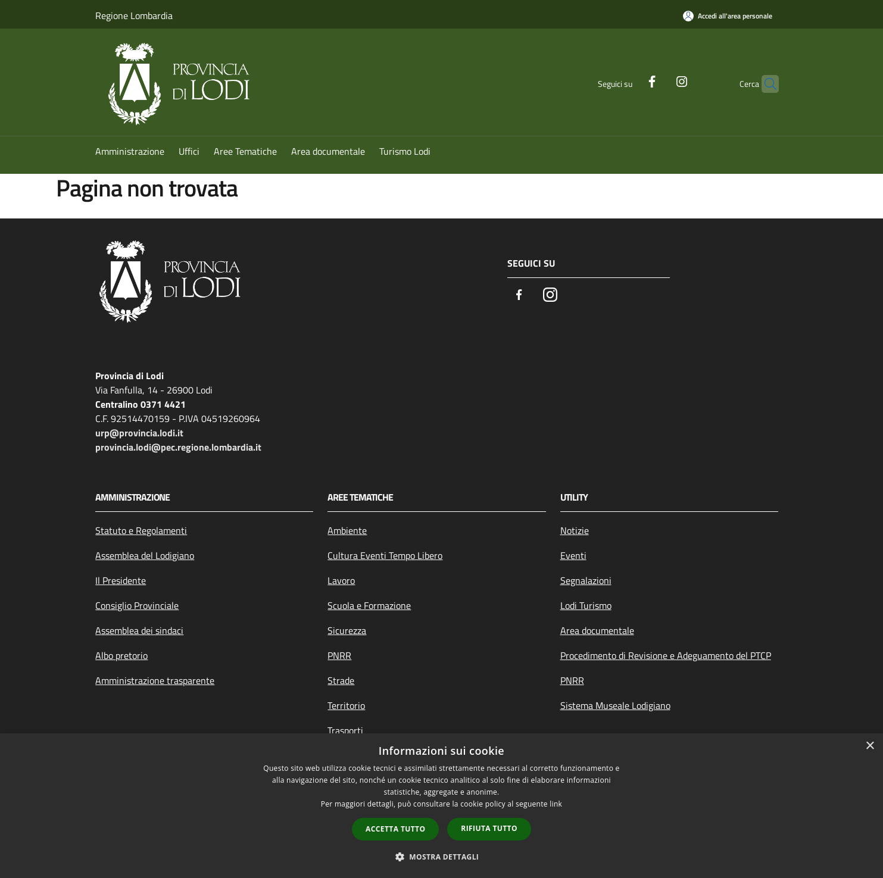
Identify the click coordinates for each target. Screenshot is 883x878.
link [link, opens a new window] (556, 804)
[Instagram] (658, 80)
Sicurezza (346, 630)
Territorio (346, 705)
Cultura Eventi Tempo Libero (384, 555)
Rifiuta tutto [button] (489, 828)
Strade (340, 680)
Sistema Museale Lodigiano (615, 705)
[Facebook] (629, 80)
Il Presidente (120, 580)
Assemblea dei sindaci (139, 630)
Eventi (573, 555)
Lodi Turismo (585, 605)
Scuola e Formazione (369, 605)
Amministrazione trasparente (154, 680)
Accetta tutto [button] (395, 829)
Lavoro (341, 580)
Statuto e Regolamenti (141, 530)
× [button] (869, 746)
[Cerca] (764, 84)
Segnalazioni (585, 580)
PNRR (339, 655)
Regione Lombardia (134, 15)
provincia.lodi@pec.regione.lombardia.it (178, 447)
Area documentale (597, 630)
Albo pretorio (121, 655)
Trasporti (345, 730)
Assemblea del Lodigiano (144, 555)
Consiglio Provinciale (137, 605)
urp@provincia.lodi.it (139, 433)
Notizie (574, 530)
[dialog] (441, 805)
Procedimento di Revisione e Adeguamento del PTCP (665, 655)
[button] (441, 856)
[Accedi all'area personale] (727, 16)
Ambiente (347, 530)
